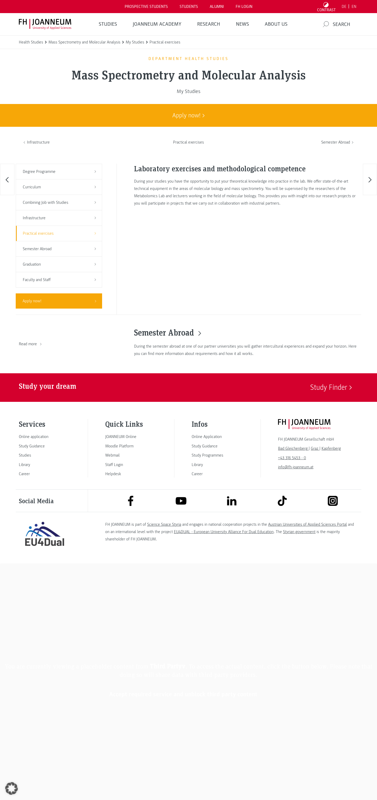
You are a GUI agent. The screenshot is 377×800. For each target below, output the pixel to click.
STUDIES (108, 24)
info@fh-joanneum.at (295, 467)
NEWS (242, 24)
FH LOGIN (244, 6)
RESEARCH (208, 24)
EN (354, 6)
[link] (44, 436)
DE (344, 6)
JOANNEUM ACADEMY (157, 24)
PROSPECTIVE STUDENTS (146, 6)
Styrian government (299, 531)
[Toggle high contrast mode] (326, 6)
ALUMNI (217, 6)
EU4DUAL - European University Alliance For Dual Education (224, 531)
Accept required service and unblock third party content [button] (183, 694)
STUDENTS (189, 6)
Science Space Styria (164, 524)
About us (276, 24)
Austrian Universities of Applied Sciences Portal (307, 524)
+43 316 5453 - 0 (292, 458)
